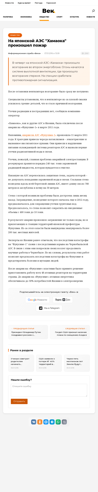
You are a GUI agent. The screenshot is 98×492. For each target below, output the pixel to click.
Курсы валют (24, 3)
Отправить (19, 401)
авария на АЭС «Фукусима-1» (39, 135)
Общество (44, 17)
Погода (38, 3)
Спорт (59, 17)
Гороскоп (51, 3)
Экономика (26, 17)
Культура (74, 17)
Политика (8, 17)
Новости (9, 3)
